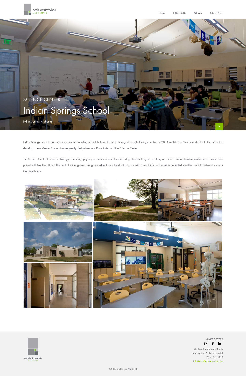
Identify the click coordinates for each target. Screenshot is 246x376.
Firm (162, 13)
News (198, 13)
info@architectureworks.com (208, 361)
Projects (179, 13)
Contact (216, 13)
